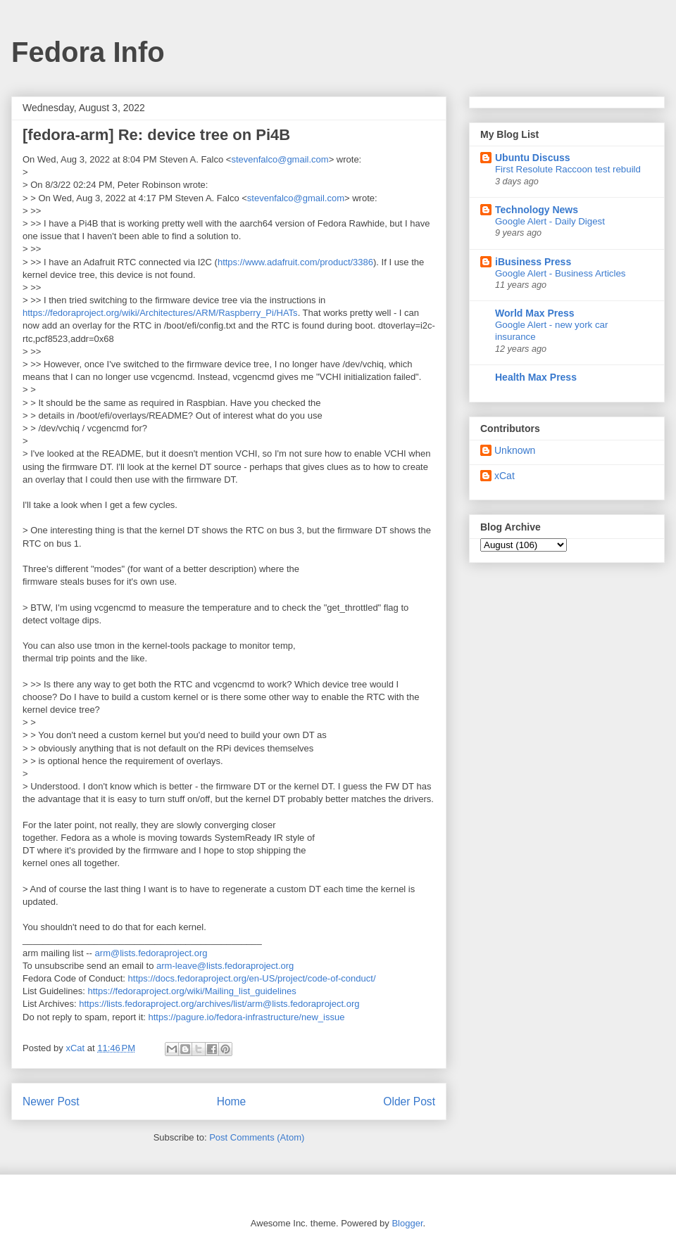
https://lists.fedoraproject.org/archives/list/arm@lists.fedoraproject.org (219, 1003)
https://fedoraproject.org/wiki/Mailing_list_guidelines (192, 991)
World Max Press (535, 313)
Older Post (409, 1101)
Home (231, 1101)
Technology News (536, 209)
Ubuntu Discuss (532, 157)
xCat (504, 475)
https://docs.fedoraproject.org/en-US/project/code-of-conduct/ (252, 978)
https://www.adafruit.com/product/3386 (295, 262)
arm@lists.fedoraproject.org (151, 953)
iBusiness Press (533, 261)
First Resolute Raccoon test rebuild (568, 169)
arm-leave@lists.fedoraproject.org (225, 965)
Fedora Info (88, 52)
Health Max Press (536, 377)
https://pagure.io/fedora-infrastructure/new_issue (246, 1017)
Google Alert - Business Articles (560, 273)
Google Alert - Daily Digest (550, 221)
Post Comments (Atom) (256, 1137)
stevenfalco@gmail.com (279, 159)
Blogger (407, 1223)
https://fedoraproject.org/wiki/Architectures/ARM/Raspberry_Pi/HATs (160, 312)
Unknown (514, 450)
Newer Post (51, 1101)
